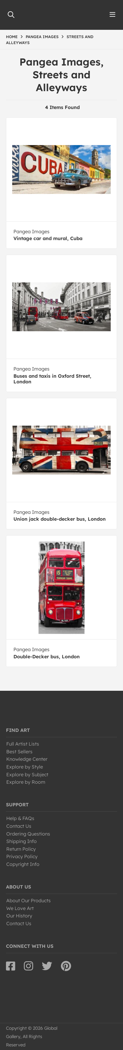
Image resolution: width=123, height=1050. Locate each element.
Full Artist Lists (22, 744)
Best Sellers (19, 752)
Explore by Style (24, 767)
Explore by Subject (27, 774)
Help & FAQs (20, 818)
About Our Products (28, 900)
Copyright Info (22, 864)
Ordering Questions (28, 834)
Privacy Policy (22, 856)
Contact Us (18, 826)
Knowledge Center (26, 759)
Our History (19, 916)
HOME (12, 36)
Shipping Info (21, 841)
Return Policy (21, 849)
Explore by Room (25, 782)
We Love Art (20, 908)
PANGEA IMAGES (42, 36)
